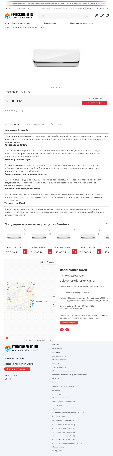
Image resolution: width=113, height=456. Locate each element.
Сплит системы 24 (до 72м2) (63, 440)
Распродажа (57, 451)
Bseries (44, 28)
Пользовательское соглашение (65, 371)
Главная (8, 28)
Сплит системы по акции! (18, 3)
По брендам (51, 23)
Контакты (56, 352)
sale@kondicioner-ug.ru (98, 8)
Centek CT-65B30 (12, 250)
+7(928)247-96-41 (72, 276)
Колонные (56, 394)
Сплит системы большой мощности (67, 443)
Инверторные (58, 447)
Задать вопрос (69, 323)
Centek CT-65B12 (92, 250)
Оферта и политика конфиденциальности (69, 375)
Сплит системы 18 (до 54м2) (63, 436)
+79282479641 (77, 8)
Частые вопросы (59, 367)
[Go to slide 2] (53, 87)
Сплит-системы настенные (18, 23)
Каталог (8, 8)
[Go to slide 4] (56, 87)
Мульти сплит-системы (82, 23)
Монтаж (55, 363)
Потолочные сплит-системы (63, 402)
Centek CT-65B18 (65, 250)
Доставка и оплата (59, 356)
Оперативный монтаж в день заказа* (51, 3)
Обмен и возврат (59, 360)
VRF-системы (57, 405)
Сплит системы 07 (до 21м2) (63, 425)
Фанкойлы (56, 409)
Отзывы (55, 378)
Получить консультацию (17, 369)
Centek (33, 28)
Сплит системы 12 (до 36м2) (63, 432)
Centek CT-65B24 (39, 250)
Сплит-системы (58, 416)
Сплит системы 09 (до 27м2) (63, 428)
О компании (19, 8)
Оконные (56, 390)
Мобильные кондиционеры (63, 387)
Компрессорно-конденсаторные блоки (68, 413)
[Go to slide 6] (59, 87)
